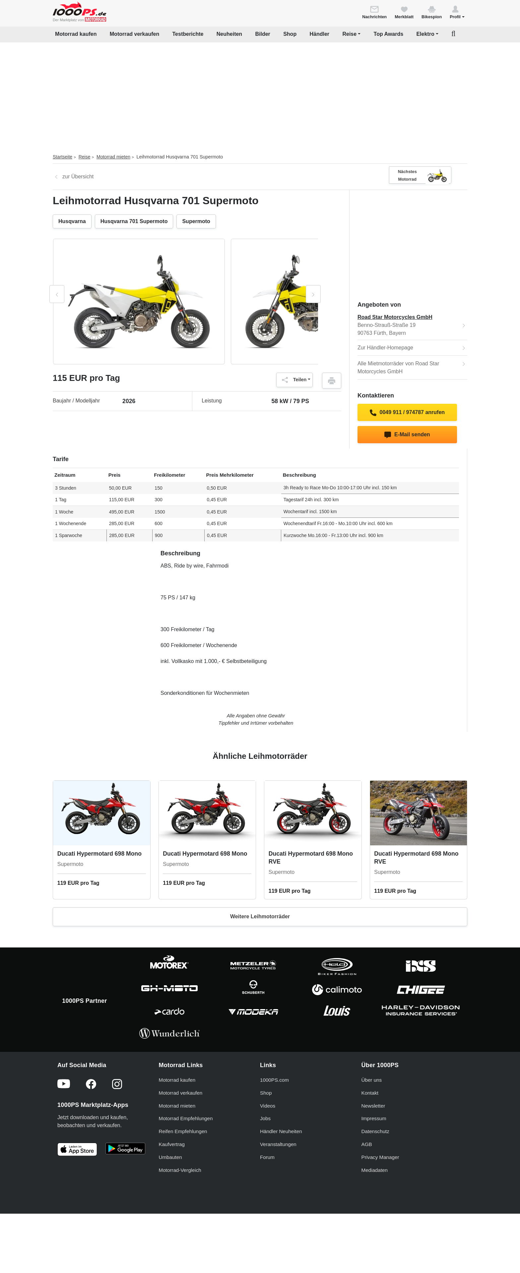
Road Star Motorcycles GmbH (395, 317)
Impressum (373, 1118)
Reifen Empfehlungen (183, 1131)
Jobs (265, 1118)
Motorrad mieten (113, 156)
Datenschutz (375, 1131)
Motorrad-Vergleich (180, 1170)
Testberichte (188, 34)
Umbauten (170, 1157)
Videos (267, 1106)
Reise (85, 156)
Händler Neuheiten (281, 1131)
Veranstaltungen (278, 1144)
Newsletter (373, 1106)
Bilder (262, 34)
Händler (320, 34)
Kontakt (370, 1093)
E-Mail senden (407, 435)
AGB (366, 1144)
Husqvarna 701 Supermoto (134, 221)
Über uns (371, 1080)
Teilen (293, 380)
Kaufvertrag (172, 1144)
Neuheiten (229, 34)
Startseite (62, 156)
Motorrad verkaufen (134, 34)
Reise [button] (349, 34)
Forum (267, 1157)
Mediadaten (374, 1170)
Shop (289, 34)
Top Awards (389, 34)
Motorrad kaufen (76, 34)
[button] (457, 12)
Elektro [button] (425, 34)
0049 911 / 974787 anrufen (407, 413)
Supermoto (196, 221)
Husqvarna (72, 221)
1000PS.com (274, 1080)
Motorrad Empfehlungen (186, 1118)
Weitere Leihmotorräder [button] (260, 916)
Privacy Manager (380, 1157)
